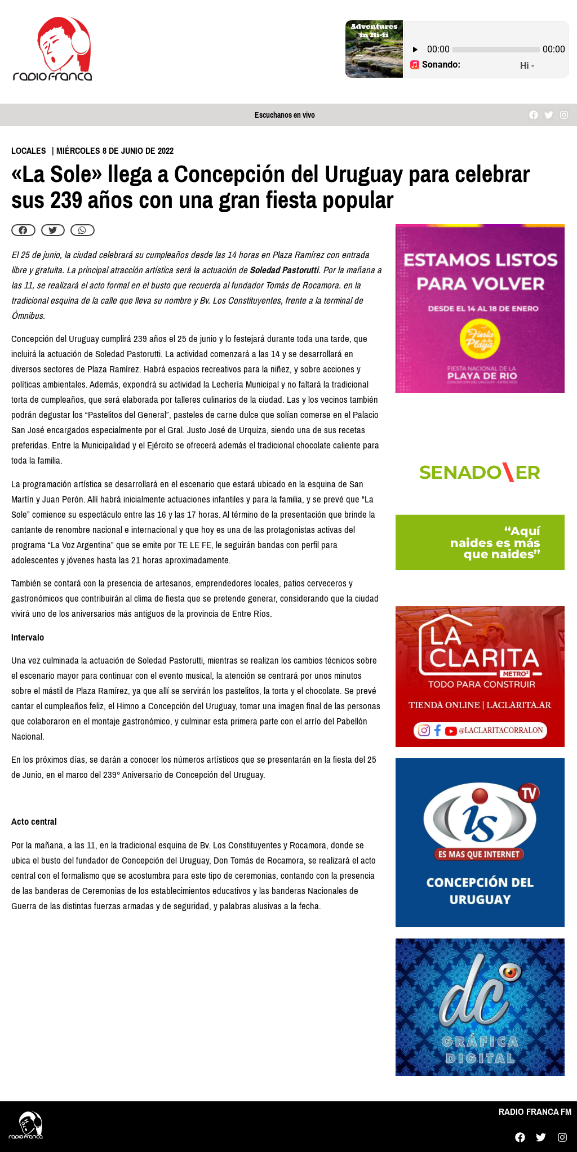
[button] (23, 230)
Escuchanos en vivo (285, 115)
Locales (28, 151)
